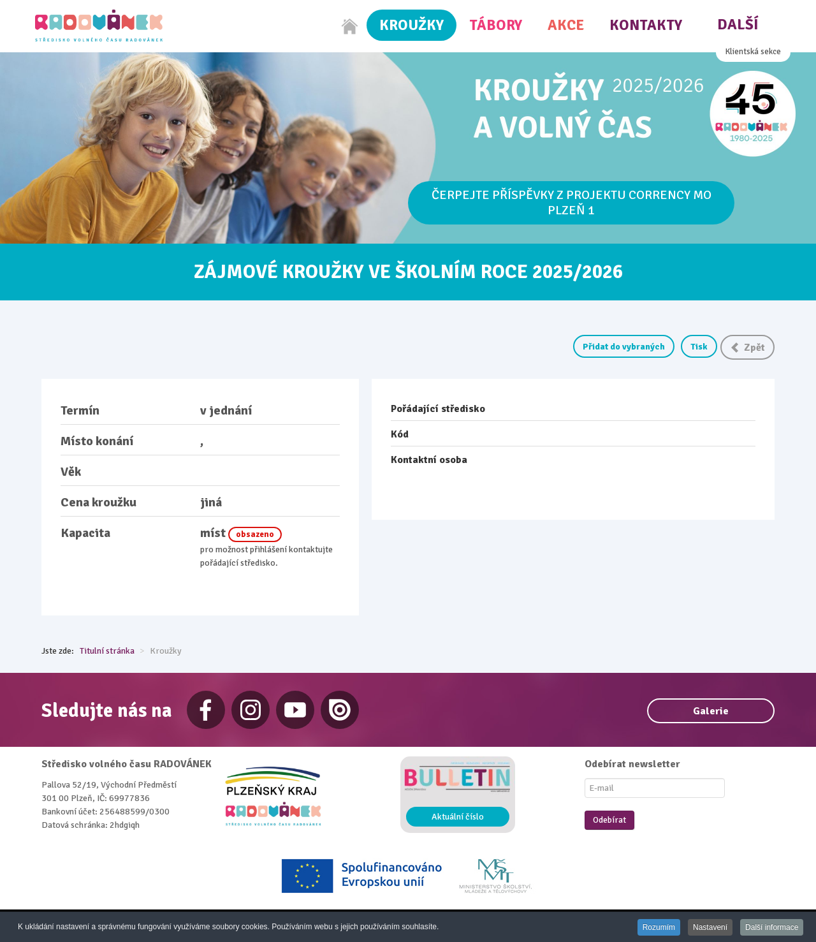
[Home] (350, 26)
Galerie (711, 711)
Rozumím (657, 927)
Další (738, 24)
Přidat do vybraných (624, 346)
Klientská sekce (753, 52)
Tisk (699, 346)
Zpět (747, 347)
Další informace (771, 927)
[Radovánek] (99, 25)
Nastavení (709, 927)
